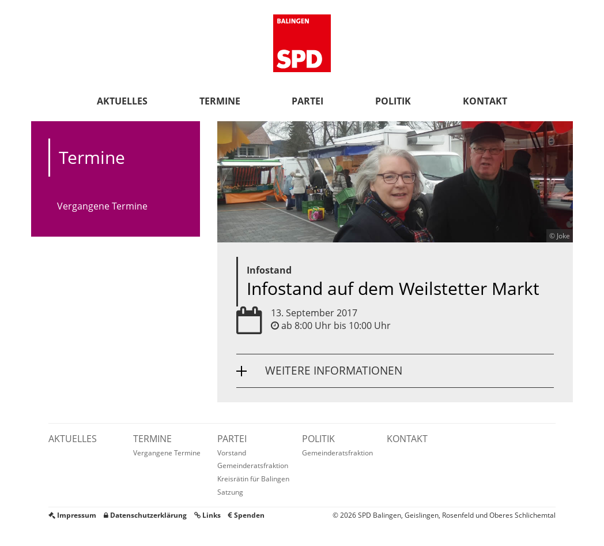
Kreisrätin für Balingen (253, 479)
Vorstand (231, 453)
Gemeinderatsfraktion (252, 465)
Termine (219, 101)
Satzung (230, 492)
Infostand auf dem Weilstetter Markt (393, 288)
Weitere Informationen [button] (333, 370)
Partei (307, 101)
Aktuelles (122, 101)
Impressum (72, 515)
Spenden (246, 515)
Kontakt (485, 101)
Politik (393, 101)
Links (207, 515)
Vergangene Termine (102, 206)
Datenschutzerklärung (145, 515)
